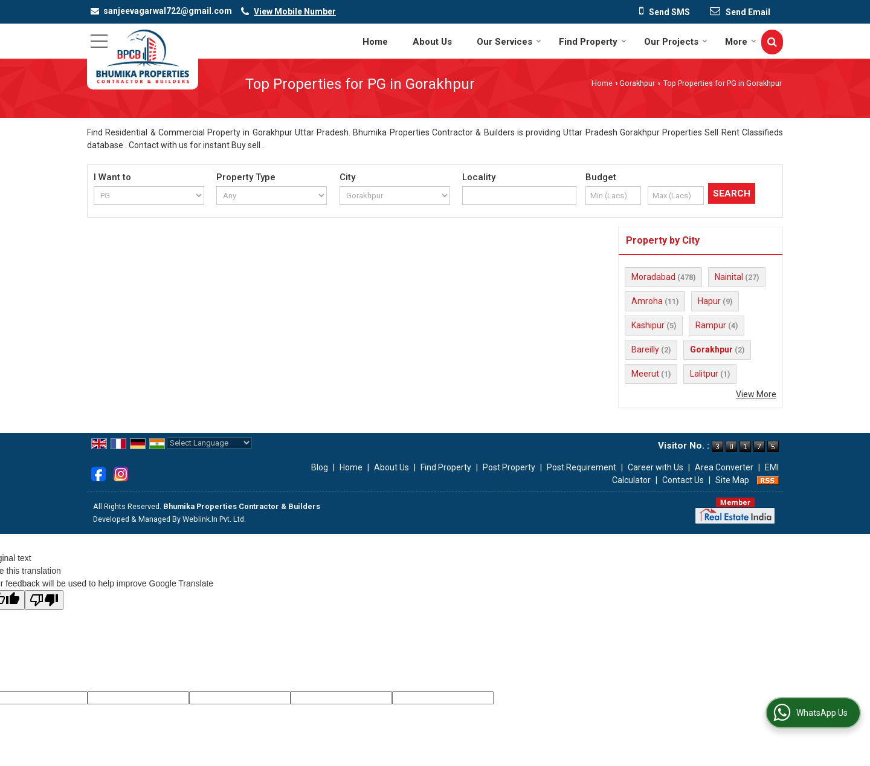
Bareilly (645, 349)
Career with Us (655, 467)
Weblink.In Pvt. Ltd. (214, 519)
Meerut (645, 373)
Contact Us (683, 480)
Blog (319, 467)
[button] (295, 11)
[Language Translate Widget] (209, 443)
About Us (432, 41)
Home (375, 41)
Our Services (509, 41)
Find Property (593, 41)
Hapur (709, 301)
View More (756, 394)
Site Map (732, 480)
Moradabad (653, 277)
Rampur (710, 325)
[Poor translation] (44, 600)
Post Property (509, 467)
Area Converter (724, 467)
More (740, 41)
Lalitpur (704, 373)
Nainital (729, 277)
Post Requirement (581, 467)
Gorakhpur (637, 83)
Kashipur (648, 325)
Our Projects (675, 41)
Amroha (647, 301)
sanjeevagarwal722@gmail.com (167, 11)
